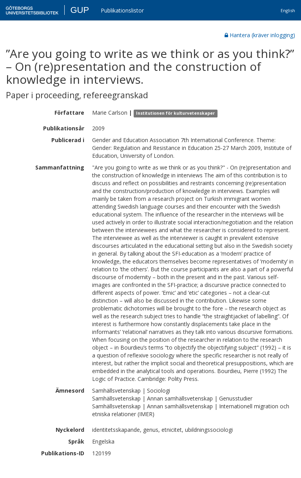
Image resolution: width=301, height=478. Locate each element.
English (288, 10)
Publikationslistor (122, 10)
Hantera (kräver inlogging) (260, 35)
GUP (79, 10)
